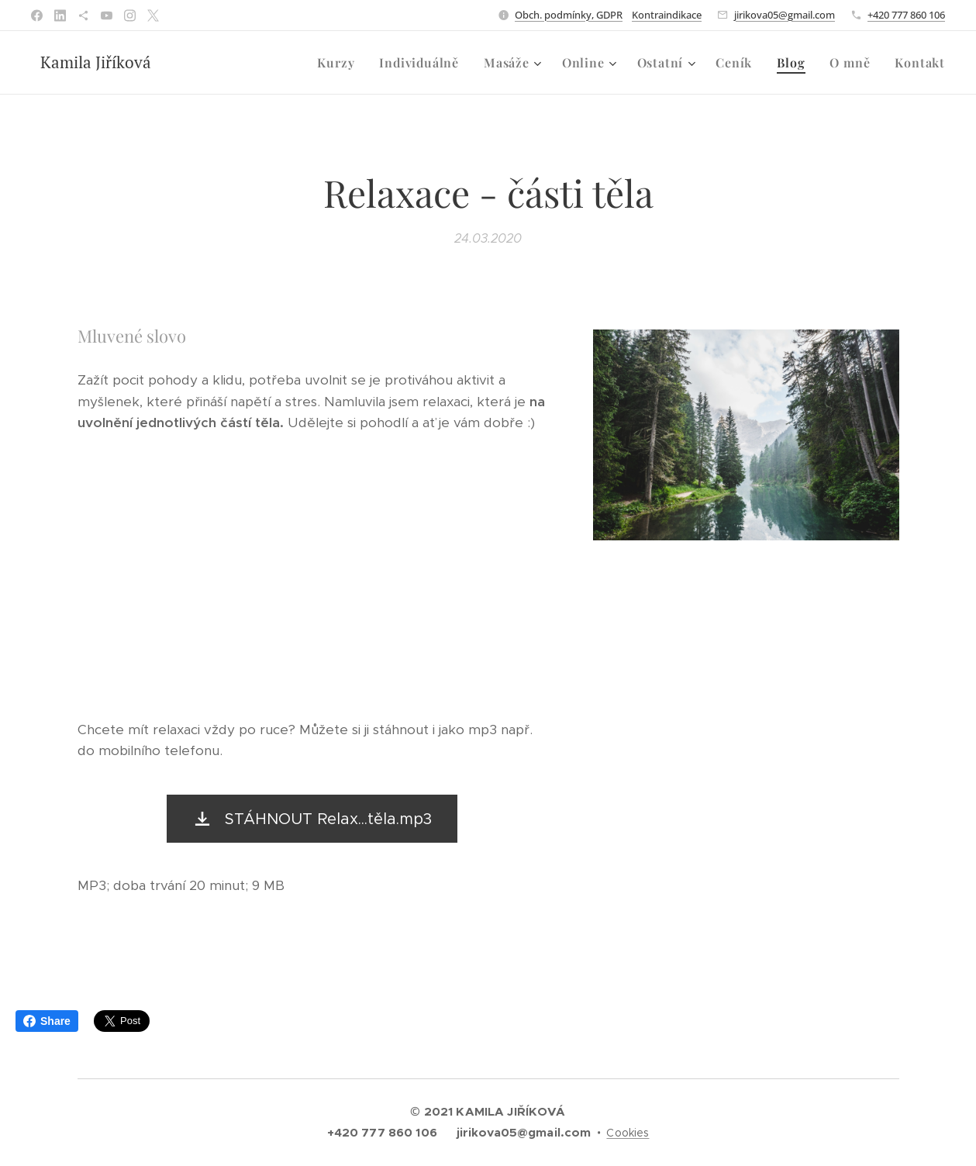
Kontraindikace (667, 15)
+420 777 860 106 (906, 15)
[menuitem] (340, 62)
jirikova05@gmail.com (784, 15)
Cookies (627, 1133)
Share (47, 1021)
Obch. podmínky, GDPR (569, 15)
